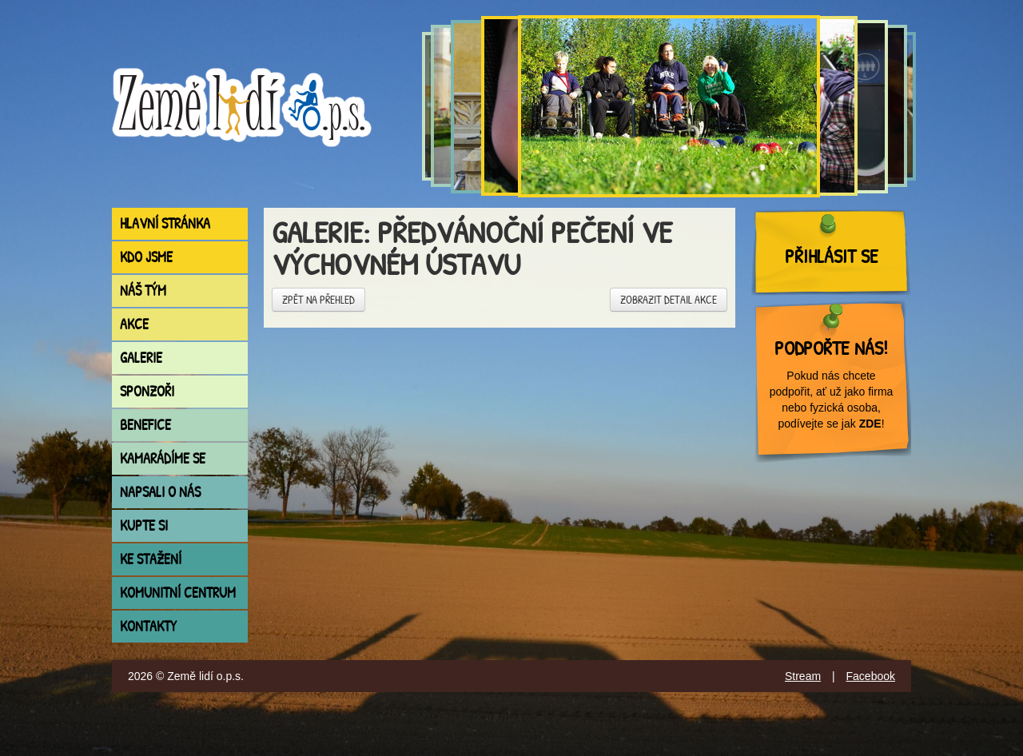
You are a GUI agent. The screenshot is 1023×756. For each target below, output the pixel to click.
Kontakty (148, 626)
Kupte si (144, 525)
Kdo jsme (146, 257)
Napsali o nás (160, 492)
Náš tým (143, 290)
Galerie (141, 358)
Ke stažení (150, 559)
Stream (803, 676)
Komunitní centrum (178, 593)
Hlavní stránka (165, 223)
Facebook (870, 676)
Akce (134, 324)
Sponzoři (147, 391)
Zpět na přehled (318, 299)
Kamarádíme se (162, 458)
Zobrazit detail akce (668, 299)
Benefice (145, 425)
